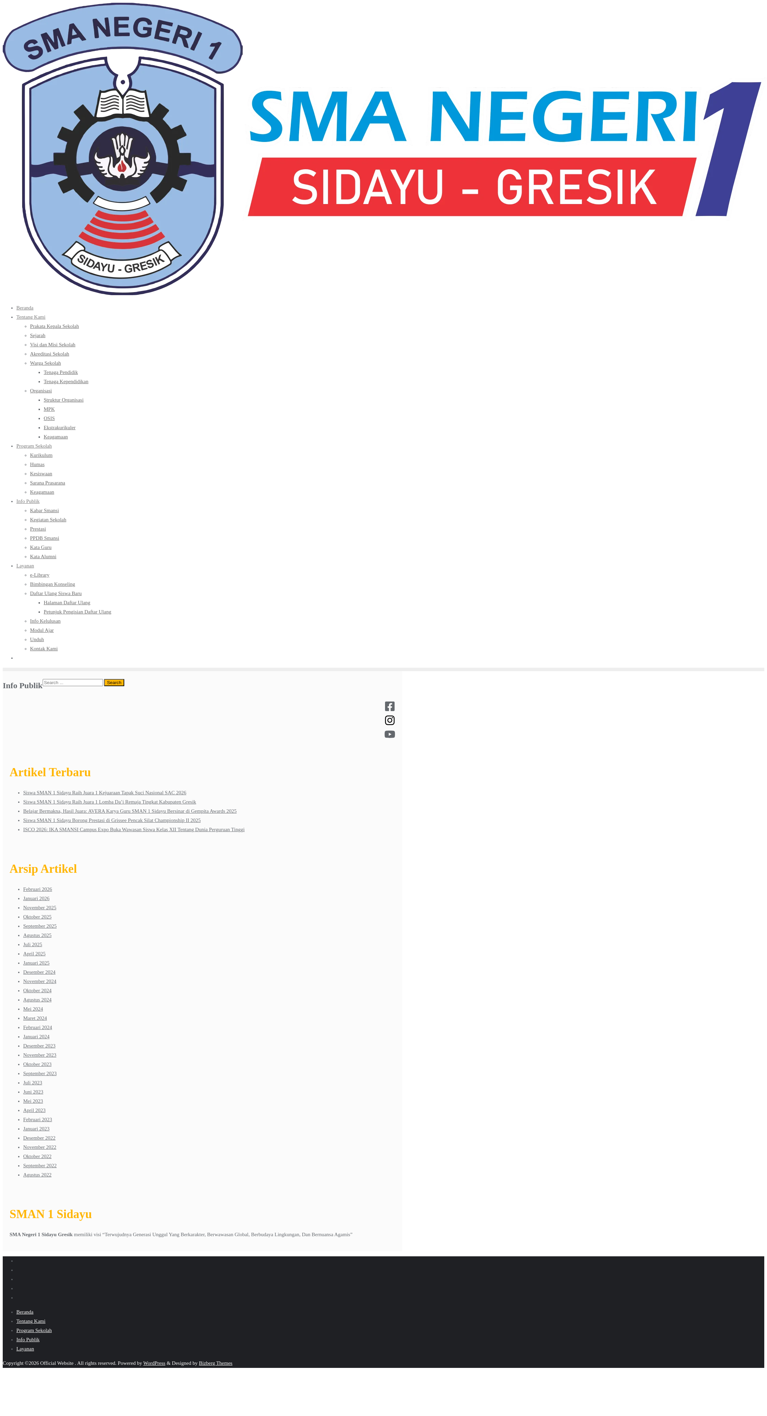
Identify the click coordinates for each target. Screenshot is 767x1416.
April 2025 (34, 953)
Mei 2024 (33, 1009)
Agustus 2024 (37, 999)
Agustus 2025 (37, 935)
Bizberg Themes (215, 1363)
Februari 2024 (37, 1027)
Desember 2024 (39, 972)
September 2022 (40, 1165)
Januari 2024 (36, 1036)
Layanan (25, 1349)
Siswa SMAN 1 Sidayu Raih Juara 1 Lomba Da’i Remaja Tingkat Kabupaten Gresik (109, 802)
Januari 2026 (36, 898)
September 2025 (40, 926)
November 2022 (39, 1147)
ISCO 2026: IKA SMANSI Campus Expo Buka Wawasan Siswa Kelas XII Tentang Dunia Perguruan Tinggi (134, 829)
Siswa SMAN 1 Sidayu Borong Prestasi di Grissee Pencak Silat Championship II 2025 (112, 820)
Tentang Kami (30, 1321)
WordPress (154, 1363)
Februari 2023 (37, 1119)
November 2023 (39, 1055)
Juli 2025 (32, 944)
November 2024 (39, 981)
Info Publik (28, 1339)
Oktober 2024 (37, 990)
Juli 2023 (32, 1082)
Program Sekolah (34, 1330)
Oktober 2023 (37, 1064)
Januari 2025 (36, 963)
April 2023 (34, 1110)
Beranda (24, 1312)
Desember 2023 (39, 1046)
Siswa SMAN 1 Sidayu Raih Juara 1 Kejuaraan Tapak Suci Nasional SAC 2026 (104, 792)
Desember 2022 (39, 1138)
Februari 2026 (37, 889)
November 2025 (39, 907)
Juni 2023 (33, 1092)
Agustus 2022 (37, 1174)
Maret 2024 (35, 1018)
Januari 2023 (36, 1128)
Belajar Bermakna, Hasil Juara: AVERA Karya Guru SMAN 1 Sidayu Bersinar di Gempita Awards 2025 (130, 811)
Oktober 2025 (37, 917)
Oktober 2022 (37, 1156)
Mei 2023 (33, 1101)
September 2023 (40, 1073)
